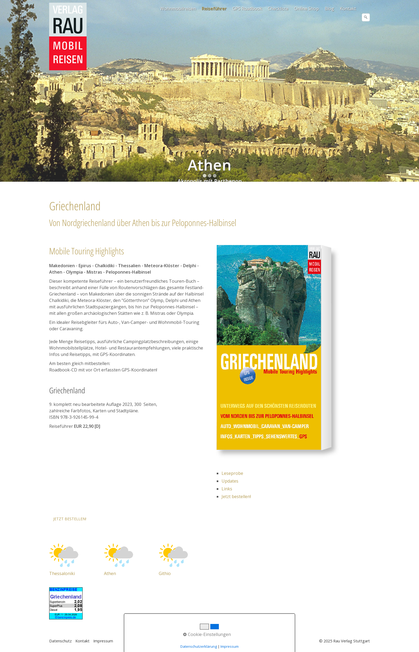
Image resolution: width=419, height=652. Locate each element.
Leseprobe (232, 473)
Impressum (103, 640)
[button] (69, 518)
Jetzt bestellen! (236, 496)
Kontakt (348, 8)
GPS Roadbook (247, 8)
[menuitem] (178, 8)
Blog (329, 8)
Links (227, 489)
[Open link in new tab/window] (64, 554)
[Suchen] (366, 17)
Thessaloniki (62, 573)
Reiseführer (214, 8)
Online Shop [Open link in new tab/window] (306, 8)
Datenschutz (60, 640)
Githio (165, 573)
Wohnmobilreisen (178, 8)
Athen (110, 573)
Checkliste (278, 8)
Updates (230, 481)
